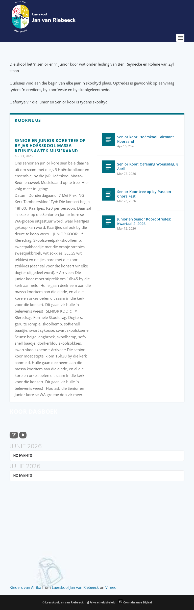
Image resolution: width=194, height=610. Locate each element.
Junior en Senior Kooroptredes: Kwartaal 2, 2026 (144, 221)
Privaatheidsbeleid (101, 602)
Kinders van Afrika (25, 587)
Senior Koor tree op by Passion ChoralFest (144, 194)
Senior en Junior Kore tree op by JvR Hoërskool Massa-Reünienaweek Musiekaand (50, 146)
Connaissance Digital (135, 602)
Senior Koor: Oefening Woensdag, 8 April (147, 166)
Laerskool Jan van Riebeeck (75, 587)
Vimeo (110, 587)
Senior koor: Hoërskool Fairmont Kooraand (145, 139)
